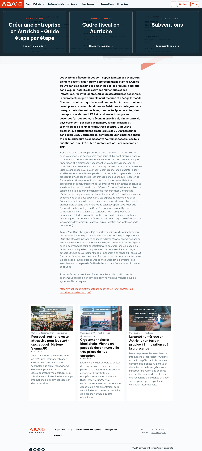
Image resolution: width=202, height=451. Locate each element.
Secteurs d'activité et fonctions (63, 4)
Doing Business (90, 4)
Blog (69, 430)
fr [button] (194, 4)
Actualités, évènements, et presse (88, 430)
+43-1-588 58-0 (161, 429)
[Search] (173, 4)
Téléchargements (110, 430)
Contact (183, 4)
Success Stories (107, 4)
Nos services (122, 4)
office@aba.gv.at (159, 432)
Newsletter (58, 435)
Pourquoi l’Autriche (35, 4)
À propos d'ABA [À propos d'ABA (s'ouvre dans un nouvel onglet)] (59, 430)
